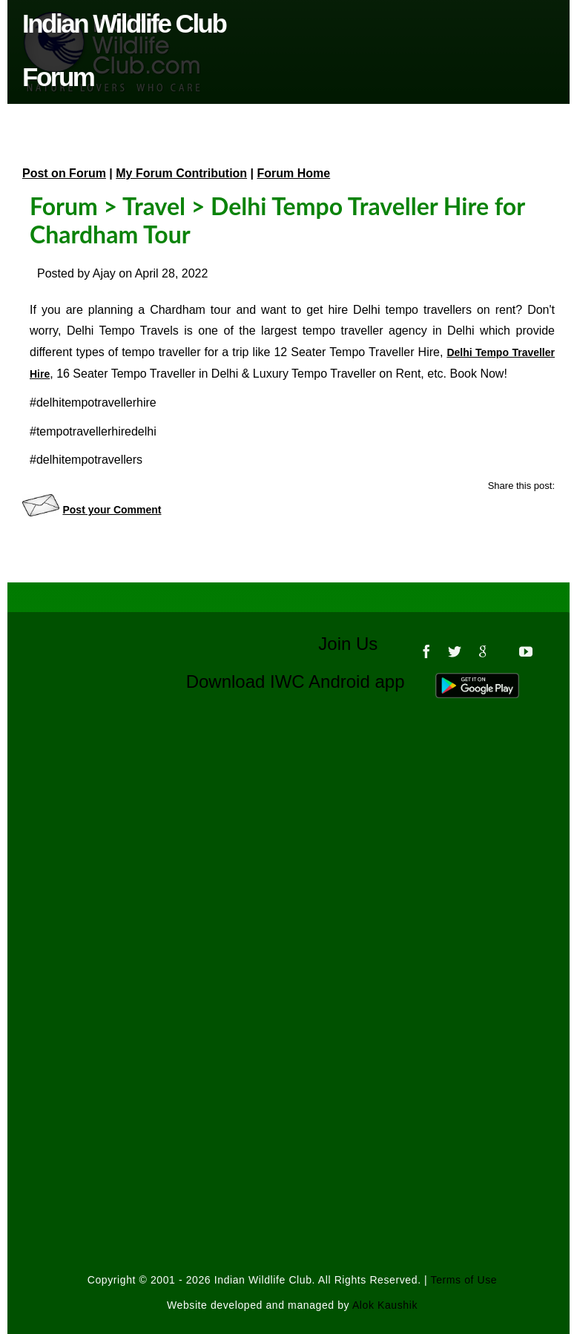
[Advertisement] (292, 872)
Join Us (358, 644)
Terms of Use (464, 1280)
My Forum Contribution (181, 173)
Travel (153, 205)
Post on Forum (64, 173)
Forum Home (294, 173)
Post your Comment (111, 510)
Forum (64, 205)
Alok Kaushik (385, 1305)
